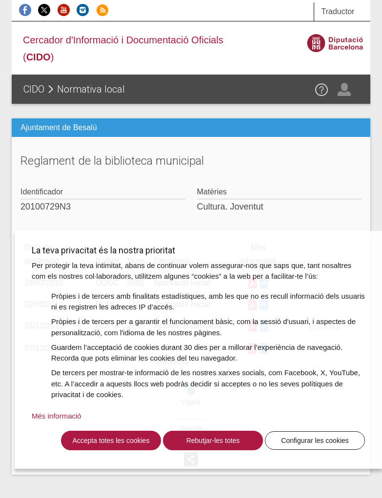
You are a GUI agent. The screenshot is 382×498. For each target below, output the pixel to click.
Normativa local (91, 89)
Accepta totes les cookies (110, 440)
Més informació (56, 416)
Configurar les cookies (315, 440)
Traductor (338, 11)
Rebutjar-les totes (213, 440)
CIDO (33, 89)
